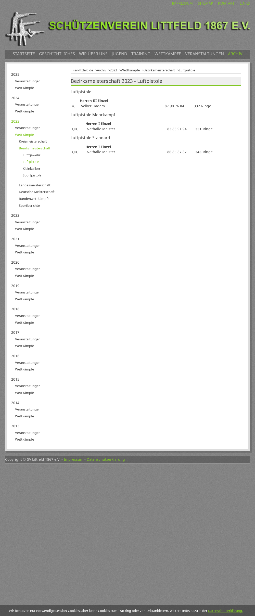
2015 (15, 379)
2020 (15, 262)
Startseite (24, 54)
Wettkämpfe (168, 54)
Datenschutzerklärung (106, 459)
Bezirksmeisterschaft (159, 70)
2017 (15, 332)
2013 (15, 426)
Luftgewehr (31, 155)
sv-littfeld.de (83, 70)
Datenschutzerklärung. (225, 610)
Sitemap (205, 3)
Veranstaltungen (204, 54)
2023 (113, 70)
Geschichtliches (57, 54)
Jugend (119, 54)
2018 (15, 308)
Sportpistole (32, 175)
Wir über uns (93, 54)
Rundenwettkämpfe (34, 198)
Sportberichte (29, 205)
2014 (15, 402)
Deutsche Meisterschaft (37, 191)
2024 (15, 97)
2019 (15, 285)
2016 (15, 355)
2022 (15, 215)
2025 (15, 74)
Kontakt (226, 3)
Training (140, 54)
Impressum (182, 3)
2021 (15, 238)
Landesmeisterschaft (34, 185)
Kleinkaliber (31, 168)
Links (245, 3)
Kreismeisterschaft (33, 141)
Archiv (235, 54)
